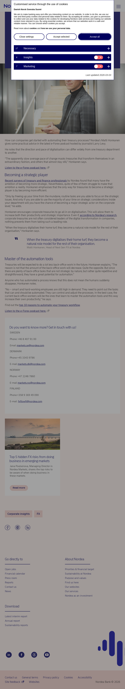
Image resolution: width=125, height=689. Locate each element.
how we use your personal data (55, 28)
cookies (33, 28)
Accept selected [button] (61, 36)
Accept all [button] (95, 36)
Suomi (38, 9)
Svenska (31, 9)
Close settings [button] (26, 36)
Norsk (23, 9)
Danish (17, 9)
